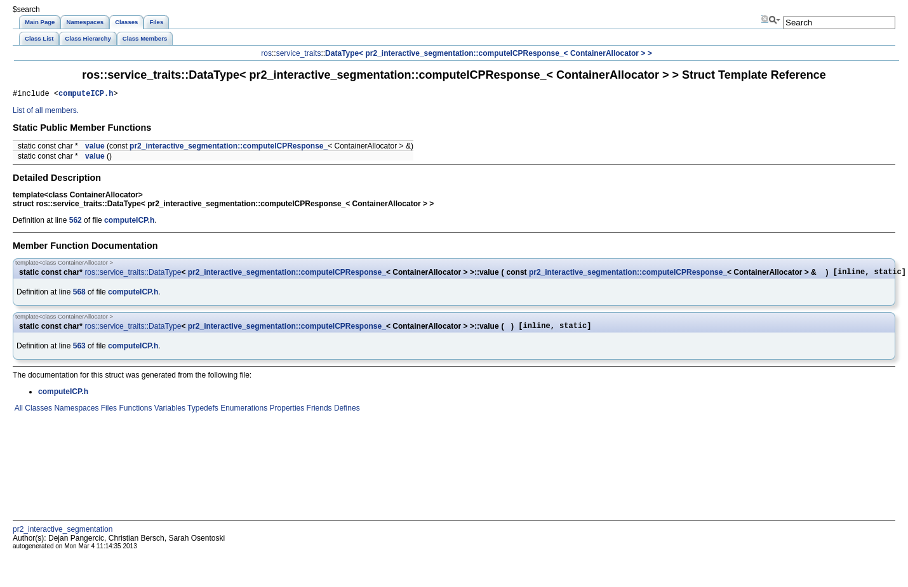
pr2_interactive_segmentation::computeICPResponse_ (229, 147)
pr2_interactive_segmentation (62, 535)
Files (107, 413)
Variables (168, 413)
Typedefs (201, 413)
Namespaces (75, 413)
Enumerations (242, 413)
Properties (285, 413)
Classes (37, 413)
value (95, 147)
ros (266, 53)
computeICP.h (85, 94)
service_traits (298, 53)
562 (75, 222)
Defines (346, 413)
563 (79, 351)
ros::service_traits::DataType (132, 274)
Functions (134, 413)
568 (79, 295)
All (18, 413)
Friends (317, 413)
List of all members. (46, 112)
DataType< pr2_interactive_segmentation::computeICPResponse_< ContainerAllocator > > (488, 53)
